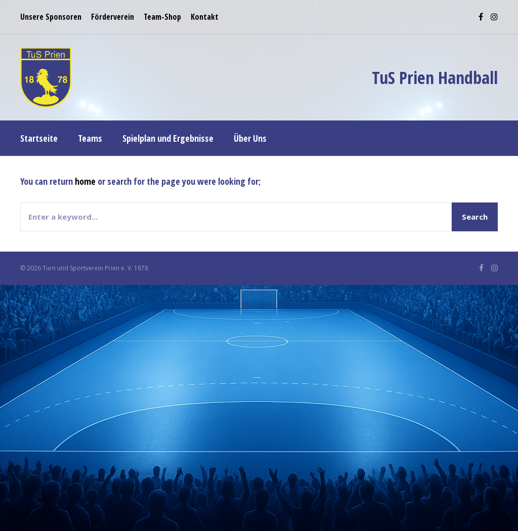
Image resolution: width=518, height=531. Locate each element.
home (85, 181)
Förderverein (112, 16)
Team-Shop (162, 16)
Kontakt (205, 16)
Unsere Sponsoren (50, 16)
